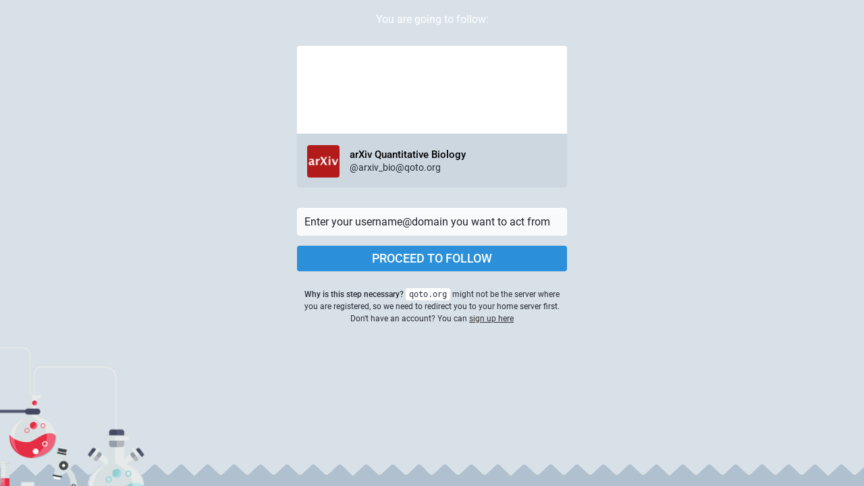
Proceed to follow (432, 258)
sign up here (491, 318)
